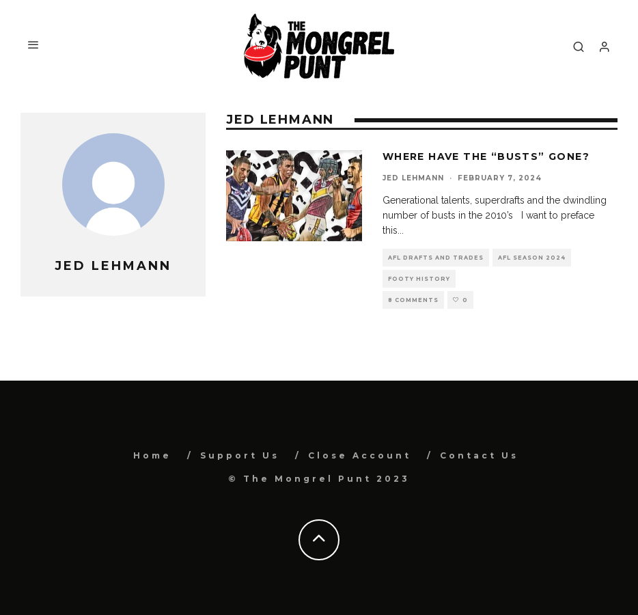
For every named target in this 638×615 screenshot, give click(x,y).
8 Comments (413, 300)
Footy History (419, 278)
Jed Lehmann (413, 178)
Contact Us (479, 455)
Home (152, 455)
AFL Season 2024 (532, 257)
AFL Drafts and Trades (436, 257)
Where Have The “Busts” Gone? (486, 156)
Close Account (359, 455)
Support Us (239, 455)
